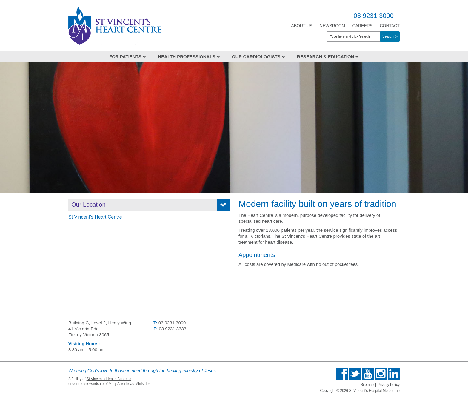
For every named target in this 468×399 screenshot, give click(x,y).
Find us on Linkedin (394, 374)
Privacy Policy (388, 385)
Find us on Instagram (381, 374)
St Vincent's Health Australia (109, 379)
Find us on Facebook (342, 374)
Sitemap (367, 385)
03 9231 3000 (373, 15)
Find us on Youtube (368, 374)
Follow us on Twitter (355, 374)
